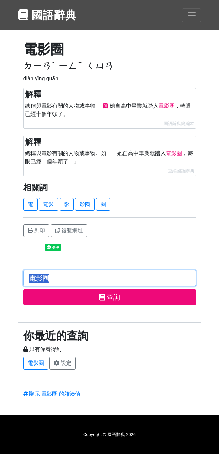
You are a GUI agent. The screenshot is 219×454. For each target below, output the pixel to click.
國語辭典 (47, 15)
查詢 (109, 297)
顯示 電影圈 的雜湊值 (52, 394)
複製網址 (69, 230)
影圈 (85, 204)
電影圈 (36, 363)
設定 (62, 363)
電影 (48, 204)
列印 (36, 230)
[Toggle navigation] (191, 15)
